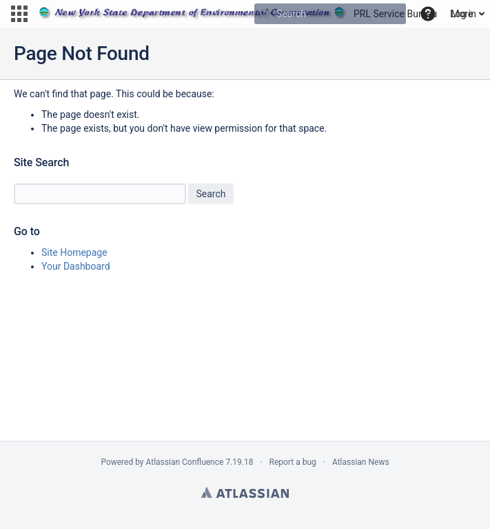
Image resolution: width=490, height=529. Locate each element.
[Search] (264, 13)
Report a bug (292, 462)
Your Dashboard (75, 266)
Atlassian (245, 492)
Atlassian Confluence (185, 462)
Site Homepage (74, 252)
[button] (19, 14)
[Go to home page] (238, 14)
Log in (463, 13)
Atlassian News (360, 462)
